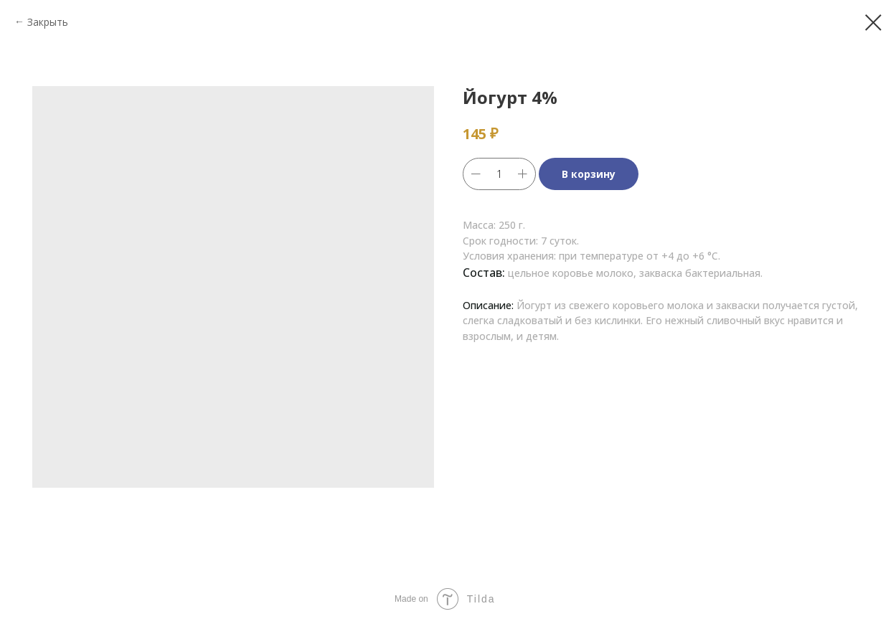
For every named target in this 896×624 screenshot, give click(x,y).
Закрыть (47, 22)
